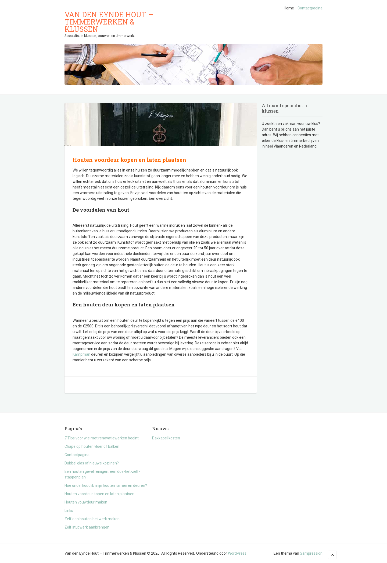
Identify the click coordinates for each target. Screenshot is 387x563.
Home (289, 8)
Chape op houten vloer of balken (91, 446)
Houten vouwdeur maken (85, 502)
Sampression (311, 553)
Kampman (81, 354)
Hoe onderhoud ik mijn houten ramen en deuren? (105, 485)
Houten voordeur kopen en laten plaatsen (99, 494)
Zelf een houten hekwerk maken (92, 519)
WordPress (237, 553)
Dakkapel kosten (166, 438)
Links (68, 510)
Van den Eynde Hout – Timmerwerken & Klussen (108, 22)
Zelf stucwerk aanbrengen (86, 527)
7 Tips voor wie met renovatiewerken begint (101, 438)
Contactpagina (310, 8)
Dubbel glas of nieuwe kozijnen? (91, 463)
